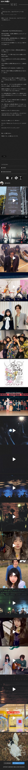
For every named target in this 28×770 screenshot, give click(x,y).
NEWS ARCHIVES (7, 171)
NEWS (4, 167)
